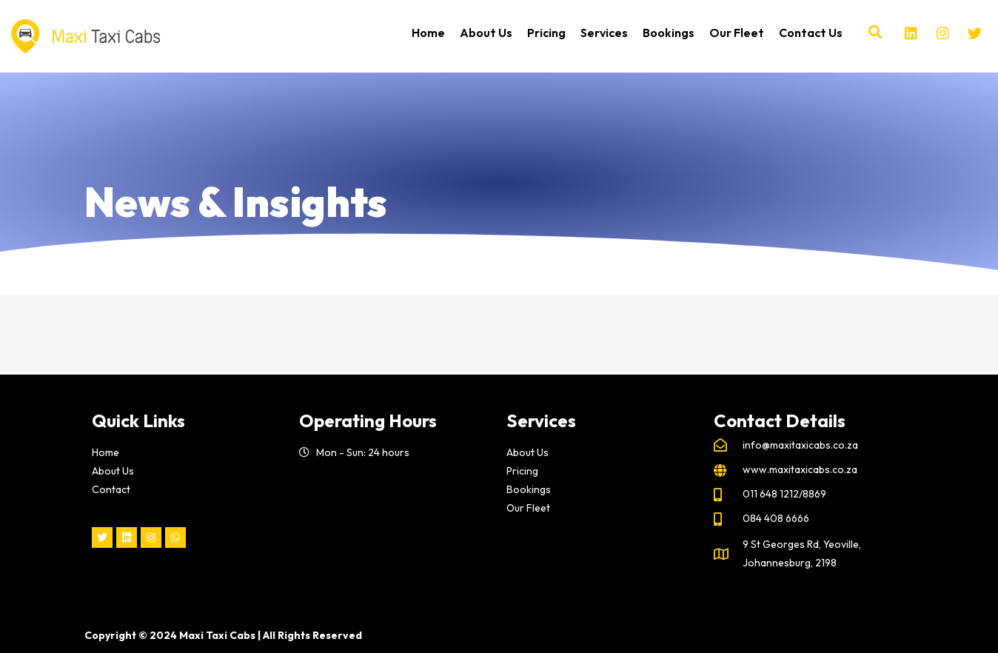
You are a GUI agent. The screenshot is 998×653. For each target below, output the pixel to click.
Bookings (668, 32)
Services (604, 32)
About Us (486, 32)
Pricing (546, 32)
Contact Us (811, 32)
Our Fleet (736, 32)
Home (428, 32)
